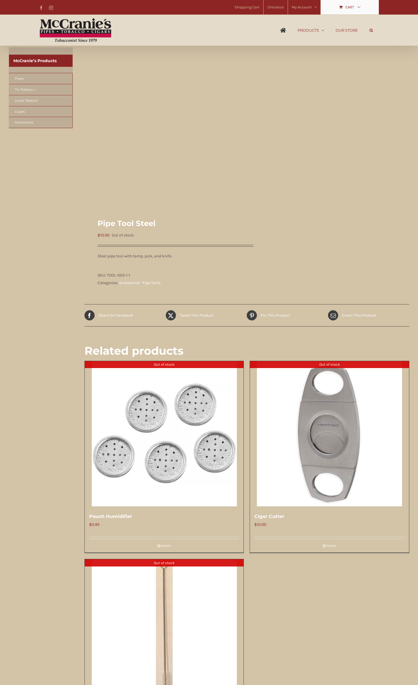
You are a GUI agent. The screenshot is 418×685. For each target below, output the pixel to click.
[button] (371, 30)
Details (166, 546)
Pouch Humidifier (110, 516)
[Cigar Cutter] (329, 433)
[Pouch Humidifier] (164, 433)
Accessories (129, 282)
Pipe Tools (151, 282)
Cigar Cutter (269, 516)
